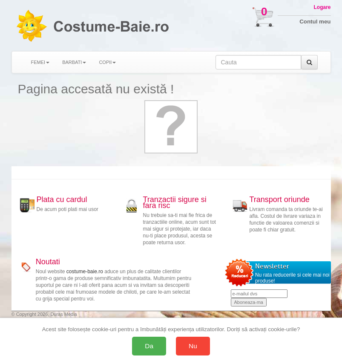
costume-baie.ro (84, 271)
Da (149, 346)
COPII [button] (107, 62)
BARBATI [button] (74, 62)
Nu (193, 346)
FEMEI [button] (40, 62)
